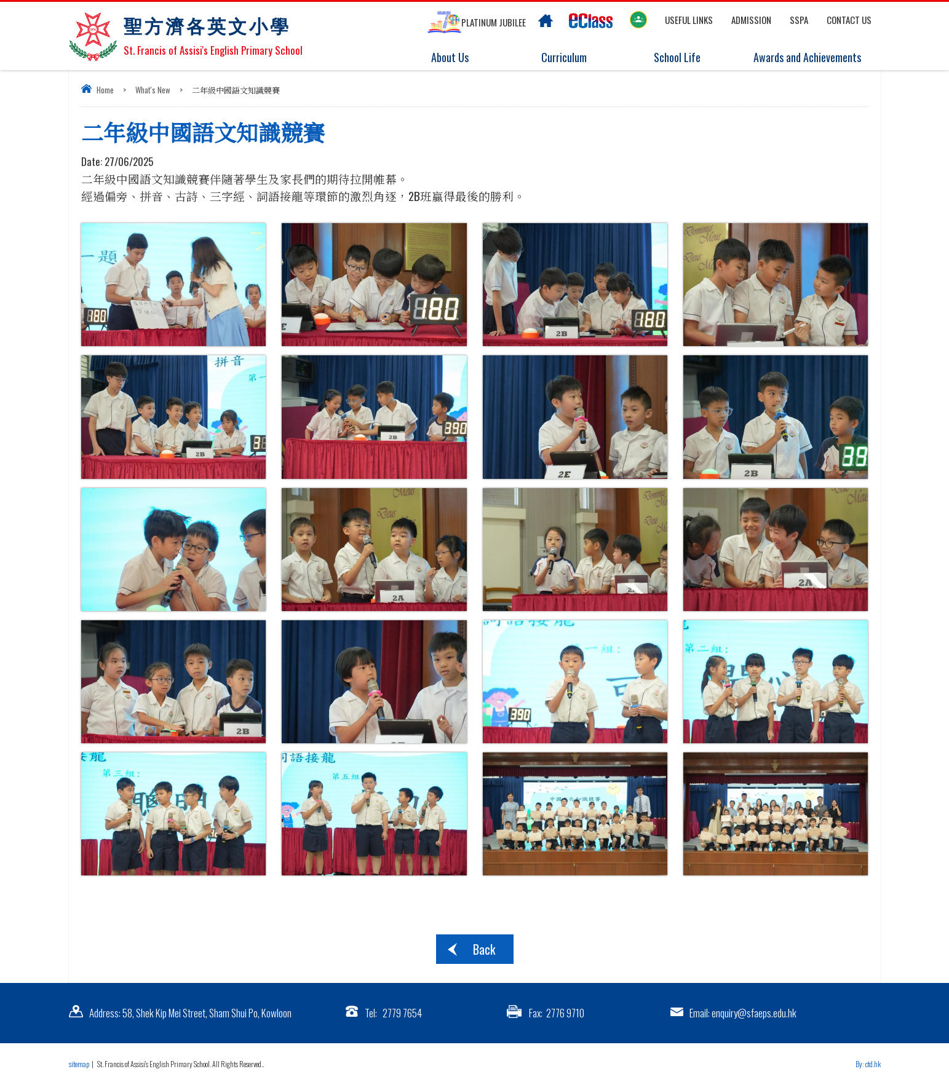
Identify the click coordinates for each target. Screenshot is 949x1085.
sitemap (79, 1064)
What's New (152, 90)
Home (105, 90)
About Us (457, 57)
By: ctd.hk (868, 1064)
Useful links (689, 19)
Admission (751, 19)
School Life (684, 57)
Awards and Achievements (805, 57)
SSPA (799, 19)
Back (484, 949)
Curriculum (571, 57)
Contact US (849, 19)
